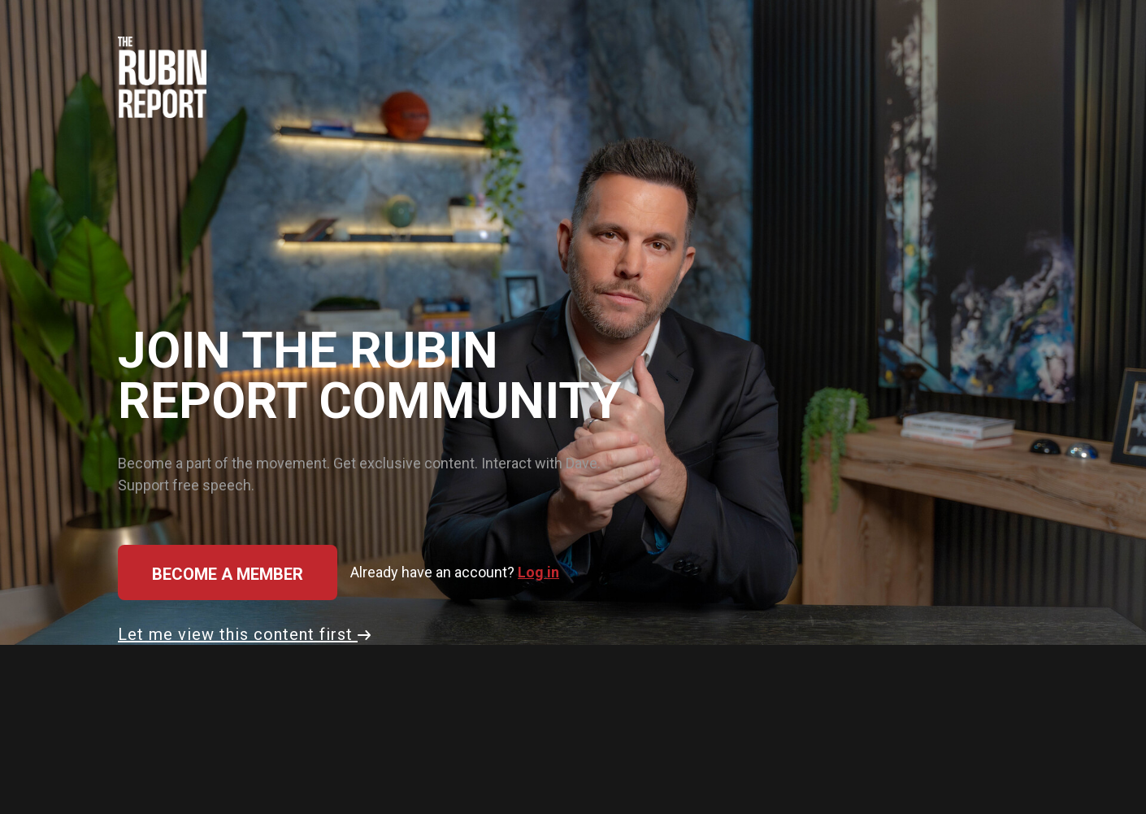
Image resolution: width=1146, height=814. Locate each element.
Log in (538, 572)
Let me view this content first (244, 634)
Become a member (227, 574)
